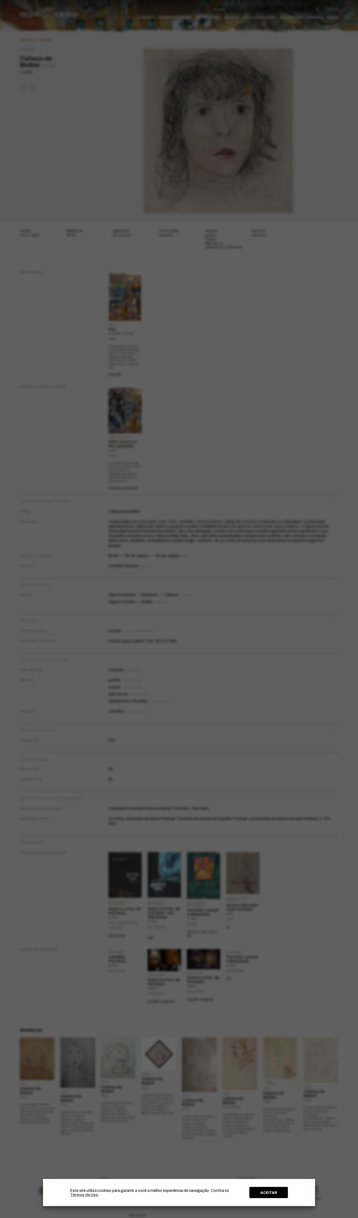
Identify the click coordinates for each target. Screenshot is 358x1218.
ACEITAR (268, 1193)
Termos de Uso (84, 1195)
